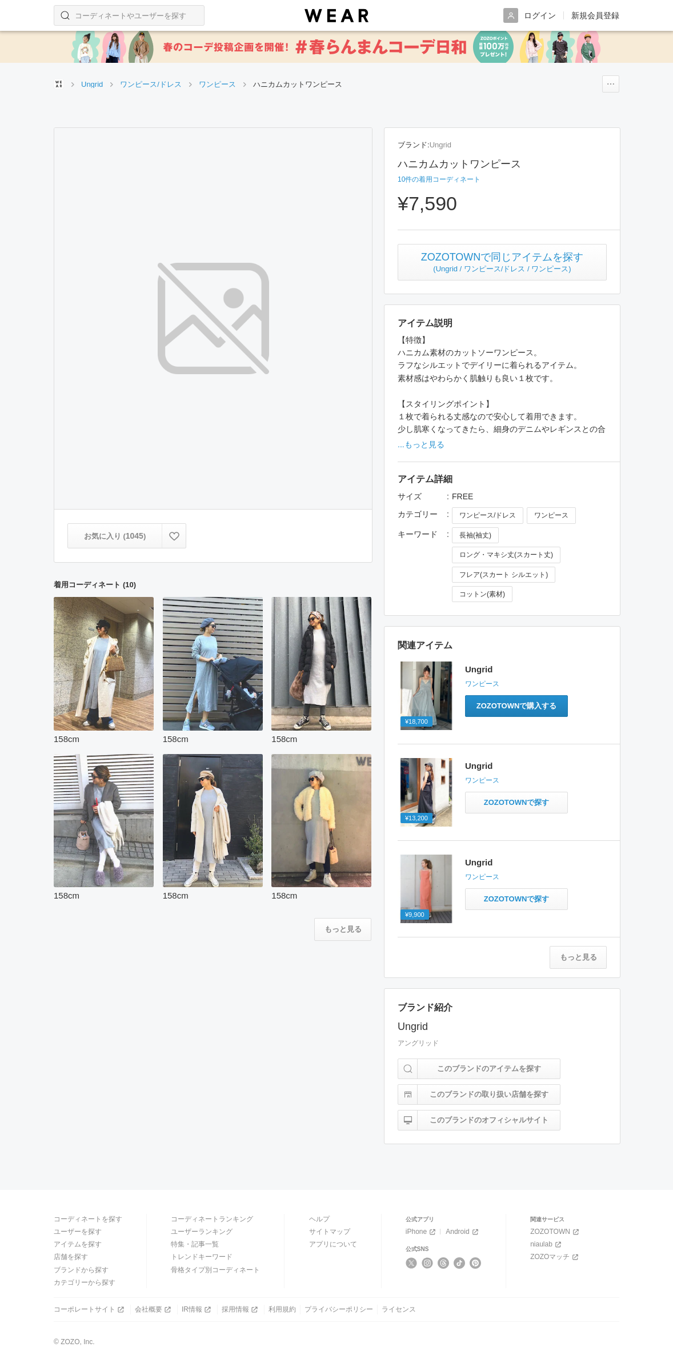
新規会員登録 (595, 15)
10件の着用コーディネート (439, 179)
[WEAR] (336, 16)
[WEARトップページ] (59, 84)
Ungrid (440, 145)
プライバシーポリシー (339, 1309)
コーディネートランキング (212, 1219)
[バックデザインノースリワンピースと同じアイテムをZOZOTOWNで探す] (516, 802)
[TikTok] (460, 1263)
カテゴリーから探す (84, 1282)
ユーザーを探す (78, 1232)
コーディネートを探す (88, 1219)
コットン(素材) (482, 594)
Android (463, 1231)
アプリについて (333, 1244)
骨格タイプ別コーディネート (215, 1270)
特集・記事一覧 (195, 1244)
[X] (412, 1263)
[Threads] (444, 1263)
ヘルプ (319, 1219)
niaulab (546, 1244)
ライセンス (399, 1309)
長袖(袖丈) (475, 535)
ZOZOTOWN (555, 1231)
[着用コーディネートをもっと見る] (342, 929)
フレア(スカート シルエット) (503, 575)
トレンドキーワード (202, 1257)
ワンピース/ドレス (487, 515)
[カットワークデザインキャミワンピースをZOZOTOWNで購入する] (516, 706)
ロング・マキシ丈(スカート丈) (506, 555)
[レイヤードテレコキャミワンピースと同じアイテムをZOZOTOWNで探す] (516, 899)
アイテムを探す (78, 1244)
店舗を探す (71, 1257)
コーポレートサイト (90, 1309)
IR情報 (197, 1309)
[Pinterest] (476, 1263)
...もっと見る (421, 444)
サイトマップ (329, 1232)
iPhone (422, 1231)
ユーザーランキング (202, 1232)
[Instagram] (428, 1263)
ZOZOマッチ (555, 1257)
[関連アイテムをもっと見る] (578, 957)
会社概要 (154, 1309)
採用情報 (241, 1309)
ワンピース (551, 515)
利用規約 (282, 1309)
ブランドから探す (81, 1270)
